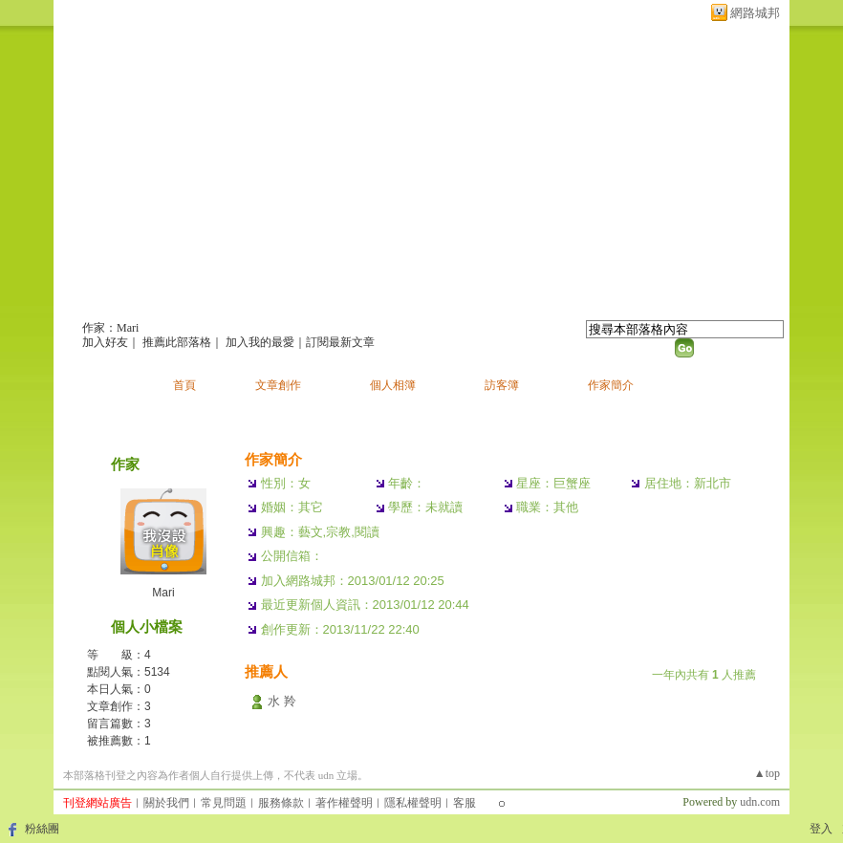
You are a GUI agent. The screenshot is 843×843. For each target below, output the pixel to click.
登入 (821, 828)
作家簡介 (611, 385)
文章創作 (278, 385)
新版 (301, 302)
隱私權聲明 (413, 803)
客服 (464, 803)
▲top (767, 773)
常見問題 (224, 803)
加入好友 (105, 342)
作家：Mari (110, 328)
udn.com (760, 802)
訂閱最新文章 (340, 342)
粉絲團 (42, 828)
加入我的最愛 (260, 342)
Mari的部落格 (155, 302)
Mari (163, 592)
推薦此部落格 (176, 342)
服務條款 (281, 803)
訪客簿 (502, 385)
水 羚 (282, 701)
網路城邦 (755, 13)
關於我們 (166, 803)
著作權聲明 (344, 803)
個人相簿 (393, 385)
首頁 (184, 385)
